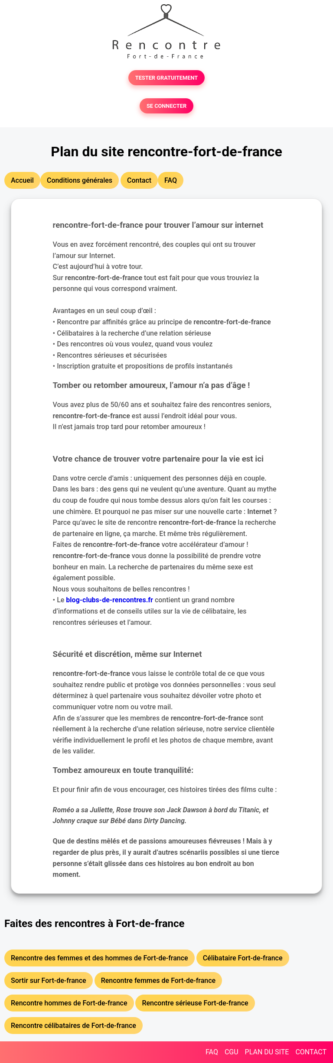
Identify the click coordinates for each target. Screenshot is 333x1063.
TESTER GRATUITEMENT (166, 77)
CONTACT (310, 1052)
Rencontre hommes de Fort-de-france (69, 1003)
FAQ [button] (170, 180)
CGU (231, 1052)
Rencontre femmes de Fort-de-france (158, 980)
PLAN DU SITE (267, 1052)
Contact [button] (139, 180)
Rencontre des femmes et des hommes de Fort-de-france (99, 958)
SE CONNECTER (166, 106)
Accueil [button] (22, 180)
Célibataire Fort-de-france (243, 958)
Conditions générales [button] (79, 180)
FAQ (212, 1052)
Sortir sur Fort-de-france (48, 980)
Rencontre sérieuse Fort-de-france (195, 1003)
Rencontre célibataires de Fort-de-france (73, 1025)
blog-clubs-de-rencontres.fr (109, 600)
